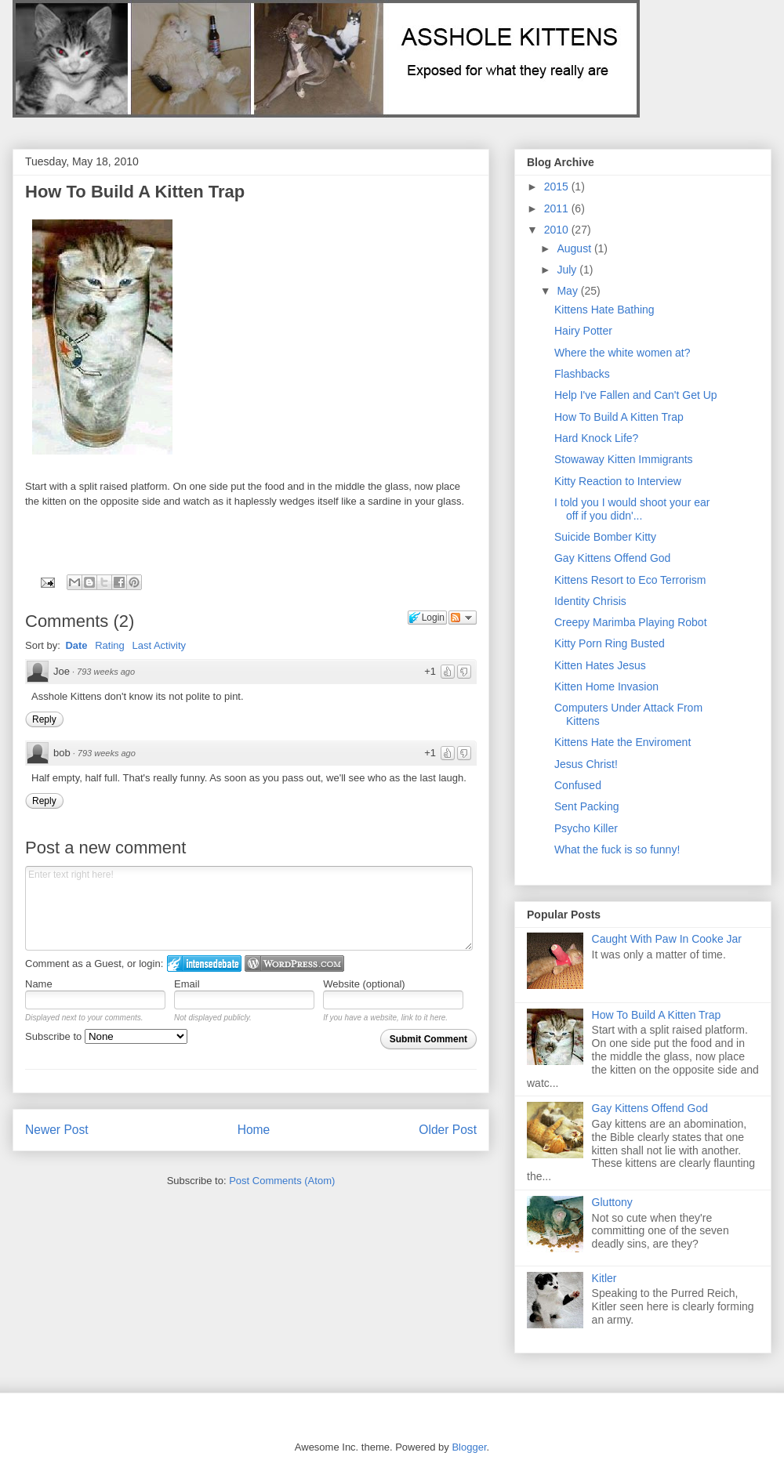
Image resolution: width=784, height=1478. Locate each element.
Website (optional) (364, 984)
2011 (558, 208)
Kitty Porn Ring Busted (609, 643)
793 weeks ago (106, 671)
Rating (110, 645)
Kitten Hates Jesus (600, 665)
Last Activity (159, 645)
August (575, 248)
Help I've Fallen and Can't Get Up (635, 395)
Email (187, 984)
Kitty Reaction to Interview (617, 481)
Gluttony (612, 1202)
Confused (577, 785)
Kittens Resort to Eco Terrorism (630, 580)
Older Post (448, 1129)
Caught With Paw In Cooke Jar (667, 939)
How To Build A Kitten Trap (135, 191)
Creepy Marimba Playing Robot (630, 622)
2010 (558, 229)
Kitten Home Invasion (606, 686)
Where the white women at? (622, 352)
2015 (558, 186)
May (568, 290)
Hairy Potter (583, 330)
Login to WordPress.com (294, 963)
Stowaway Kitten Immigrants (623, 459)
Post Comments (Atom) (282, 1180)
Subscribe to (106, 1036)
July (568, 269)
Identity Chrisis (590, 601)
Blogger (469, 1447)
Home (254, 1129)
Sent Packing (586, 806)
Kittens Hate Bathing (604, 309)
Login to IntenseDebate (204, 963)
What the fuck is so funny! (617, 849)
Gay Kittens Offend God (612, 558)
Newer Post (57, 1129)
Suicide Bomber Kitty (605, 537)
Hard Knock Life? (596, 438)
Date (76, 645)
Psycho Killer (586, 828)
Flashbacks (582, 374)
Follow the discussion (462, 617)
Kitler (604, 1278)
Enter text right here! (249, 908)
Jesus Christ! (586, 764)
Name (39, 984)
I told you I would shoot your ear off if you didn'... (632, 509)
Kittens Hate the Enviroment (622, 742)
